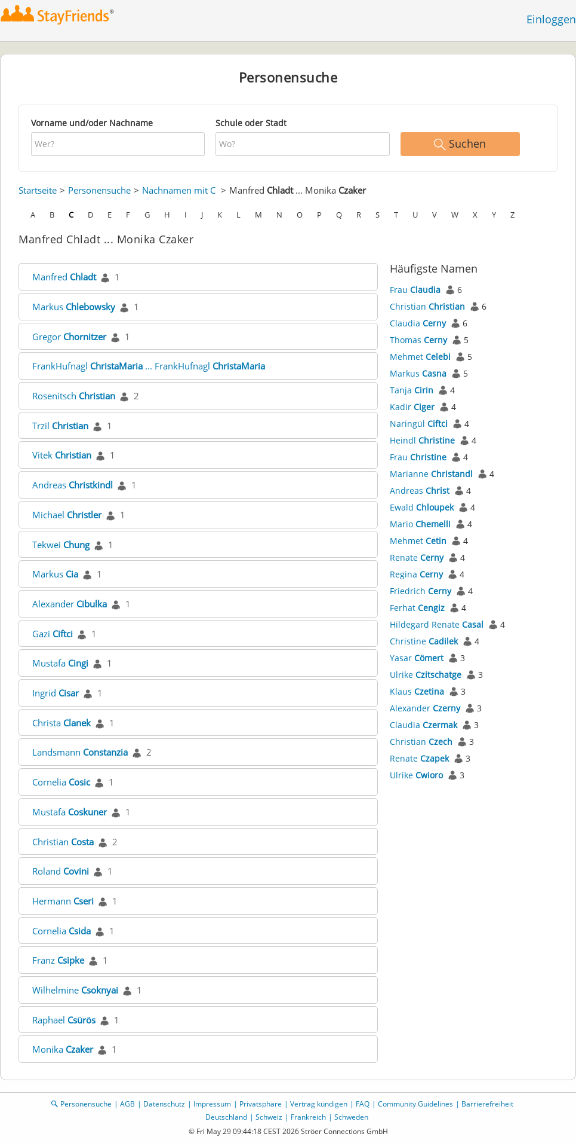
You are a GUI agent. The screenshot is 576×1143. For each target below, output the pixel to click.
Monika (62, 1049)
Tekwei (61, 545)
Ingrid (55, 693)
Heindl (422, 440)
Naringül (419, 423)
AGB (127, 1104)
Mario (420, 524)
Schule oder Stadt (251, 123)
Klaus (417, 691)
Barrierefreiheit (487, 1104)
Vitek (61, 455)
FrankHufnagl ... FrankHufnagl (148, 366)
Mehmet (420, 356)
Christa (61, 723)
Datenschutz (164, 1104)
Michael (66, 515)
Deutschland (226, 1117)
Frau (415, 289)
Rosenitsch (73, 396)
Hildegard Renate (436, 624)
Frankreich (308, 1117)
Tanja (411, 390)
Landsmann (80, 752)
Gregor (69, 337)
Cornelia (61, 782)
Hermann (63, 901)
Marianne (431, 473)
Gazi (52, 634)
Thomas (418, 340)
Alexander (69, 604)
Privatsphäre (260, 1104)
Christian (63, 842)
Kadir (412, 406)
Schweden (351, 1117)
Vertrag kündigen (318, 1104)
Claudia (418, 323)
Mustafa (60, 663)
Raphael (64, 1020)
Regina (416, 574)
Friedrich (420, 591)
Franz (58, 960)
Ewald (422, 507)
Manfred (64, 277)
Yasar (416, 658)
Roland (60, 871)
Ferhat (417, 607)
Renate (416, 557)
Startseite (38, 190)
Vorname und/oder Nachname (92, 123)
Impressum (212, 1104)
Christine (424, 641)
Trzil (60, 426)
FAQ (362, 1104)
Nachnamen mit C (178, 190)
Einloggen (551, 19)
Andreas (72, 485)
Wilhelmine (75, 990)
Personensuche (99, 190)
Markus (73, 307)
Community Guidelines (415, 1104)
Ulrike (425, 674)
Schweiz (268, 1117)
